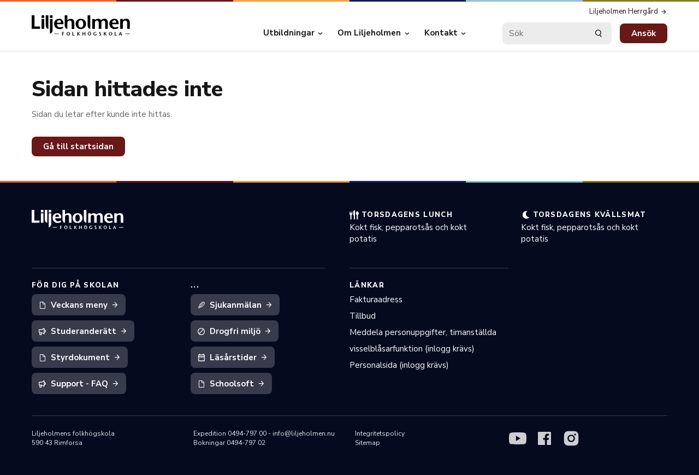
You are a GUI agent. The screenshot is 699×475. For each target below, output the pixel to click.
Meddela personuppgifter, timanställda (423, 332)
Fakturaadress (376, 299)
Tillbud (363, 315)
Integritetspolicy (380, 433)
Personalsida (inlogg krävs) (399, 365)
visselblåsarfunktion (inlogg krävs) (412, 348)
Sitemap (367, 442)
